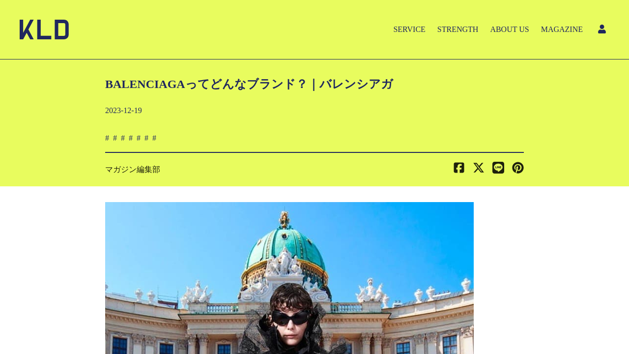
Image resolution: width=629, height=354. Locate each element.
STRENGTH (458, 29)
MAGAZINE (562, 29)
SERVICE (409, 29)
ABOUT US (509, 29)
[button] (518, 169)
